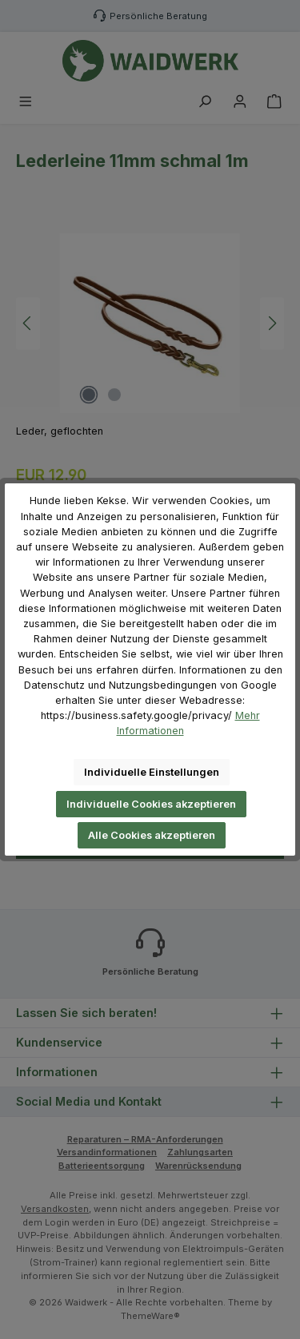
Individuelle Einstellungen (151, 772)
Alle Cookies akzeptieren (151, 835)
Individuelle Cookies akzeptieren (151, 804)
